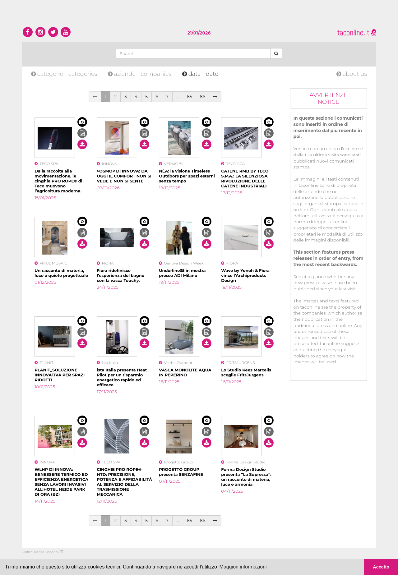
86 (202, 96)
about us (351, 74)
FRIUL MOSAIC (51, 263)
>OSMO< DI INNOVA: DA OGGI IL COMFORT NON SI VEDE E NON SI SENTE (124, 175)
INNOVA (107, 163)
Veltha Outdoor (175, 362)
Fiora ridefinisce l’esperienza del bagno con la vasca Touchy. (120, 275)
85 (189, 96)
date (200, 74)
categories (65, 74)
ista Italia (107, 362)
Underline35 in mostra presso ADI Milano (182, 273)
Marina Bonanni (48, 552)
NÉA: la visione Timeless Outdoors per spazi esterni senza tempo (187, 175)
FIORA (105, 263)
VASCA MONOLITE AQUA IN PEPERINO (185, 372)
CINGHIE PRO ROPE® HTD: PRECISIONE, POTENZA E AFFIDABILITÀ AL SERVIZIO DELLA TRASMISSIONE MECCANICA (124, 482)
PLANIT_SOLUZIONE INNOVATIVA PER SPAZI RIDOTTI (60, 374)
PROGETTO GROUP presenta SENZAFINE (181, 472)
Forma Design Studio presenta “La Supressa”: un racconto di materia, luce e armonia (246, 477)
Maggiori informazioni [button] (243, 566)
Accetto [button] (381, 566)
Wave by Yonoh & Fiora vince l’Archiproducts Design (245, 275)
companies (140, 74)
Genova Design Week (181, 263)
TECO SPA (46, 163)
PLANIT (44, 362)
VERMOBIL (171, 163)
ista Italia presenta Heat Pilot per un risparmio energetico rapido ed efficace (122, 377)
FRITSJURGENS (238, 362)
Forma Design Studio (243, 462)
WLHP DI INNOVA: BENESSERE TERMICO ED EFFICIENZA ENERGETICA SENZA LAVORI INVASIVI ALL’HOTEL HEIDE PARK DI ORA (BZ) (61, 482)
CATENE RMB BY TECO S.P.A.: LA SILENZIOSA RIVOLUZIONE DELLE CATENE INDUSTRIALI (245, 178)
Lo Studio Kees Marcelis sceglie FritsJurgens (246, 372)
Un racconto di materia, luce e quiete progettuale (61, 273)
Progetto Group (176, 462)
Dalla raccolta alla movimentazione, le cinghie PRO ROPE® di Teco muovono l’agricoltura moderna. (58, 180)
